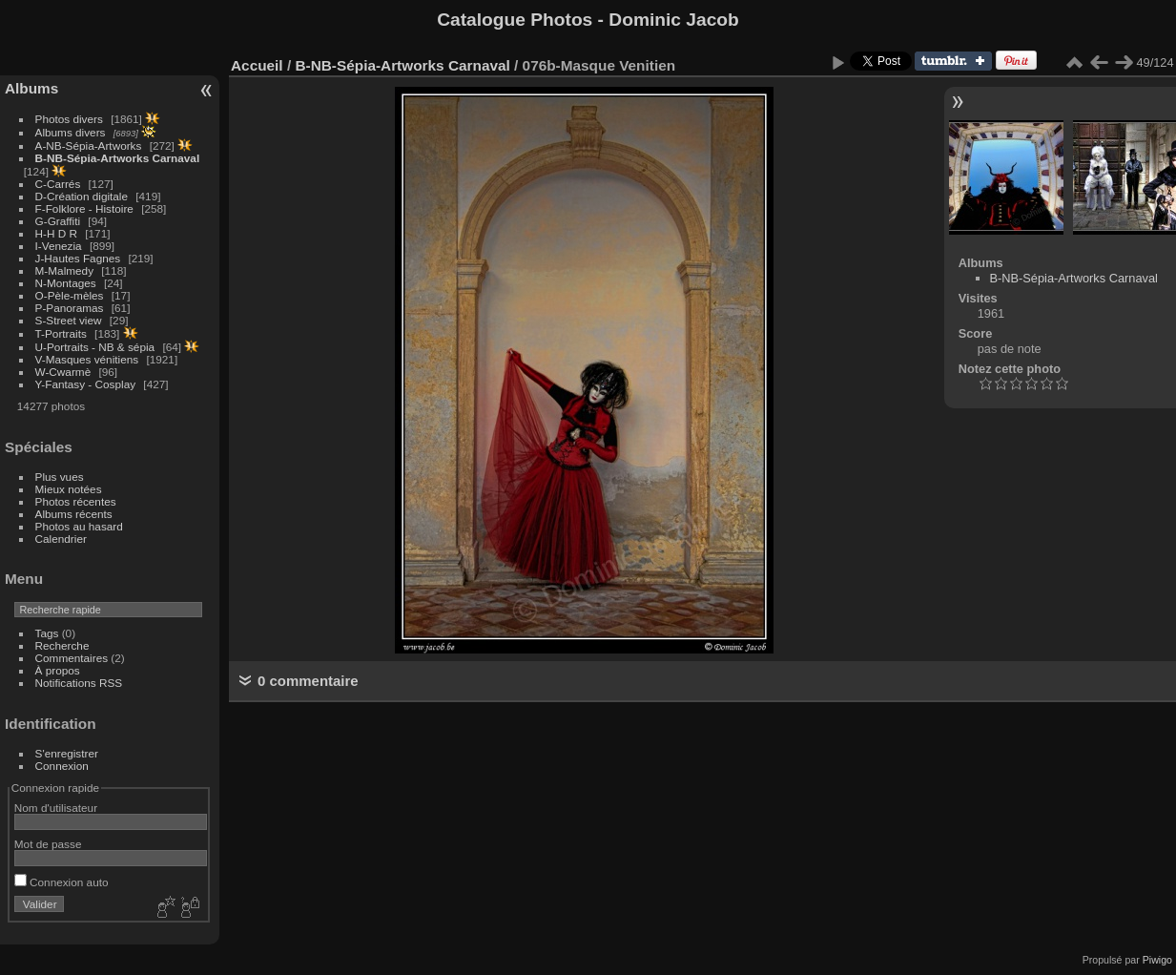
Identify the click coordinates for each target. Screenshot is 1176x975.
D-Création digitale (81, 196)
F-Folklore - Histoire (84, 208)
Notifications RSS (79, 682)
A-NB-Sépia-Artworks (88, 145)
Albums (31, 88)
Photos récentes (75, 501)
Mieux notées (68, 489)
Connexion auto (61, 882)
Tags (47, 633)
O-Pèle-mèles (69, 295)
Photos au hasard (79, 526)
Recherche (62, 645)
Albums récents (74, 514)
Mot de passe (48, 844)
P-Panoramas (69, 307)
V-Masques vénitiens (87, 359)
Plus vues (59, 476)
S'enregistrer (66, 753)
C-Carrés (58, 183)
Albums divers (70, 132)
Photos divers (69, 119)
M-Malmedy (64, 270)
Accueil (257, 65)
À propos (57, 670)
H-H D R (56, 233)
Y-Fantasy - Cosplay (85, 384)
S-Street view (68, 320)
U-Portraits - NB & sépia (95, 347)
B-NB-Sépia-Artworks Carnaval (117, 158)
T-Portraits (61, 333)
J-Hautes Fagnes (78, 258)
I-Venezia (58, 245)
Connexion (62, 765)
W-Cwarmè (63, 371)
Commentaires (72, 658)
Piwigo (1157, 959)
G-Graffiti (58, 221)
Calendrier (61, 538)
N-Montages (65, 283)
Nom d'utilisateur (55, 807)
